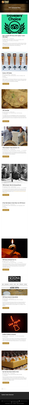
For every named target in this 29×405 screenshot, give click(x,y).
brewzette (13, 204)
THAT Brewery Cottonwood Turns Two (9, 259)
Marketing (12, 38)
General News (6, 39)
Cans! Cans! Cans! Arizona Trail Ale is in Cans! (10, 371)
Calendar (14, 403)
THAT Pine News (15, 40)
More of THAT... (5, 47)
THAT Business (10, 39)
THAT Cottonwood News (17, 39)
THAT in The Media (9, 40)
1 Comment (5, 207)
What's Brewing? (19, 374)
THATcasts (18, 150)
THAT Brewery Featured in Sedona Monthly (10, 297)
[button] (27, 2)
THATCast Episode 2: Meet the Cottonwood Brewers (11, 185)
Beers (11, 403)
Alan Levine (14, 74)
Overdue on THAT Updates (7, 73)
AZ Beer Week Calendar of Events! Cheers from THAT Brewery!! (13, 203)
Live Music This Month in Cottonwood (9, 334)
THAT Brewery (7, 403)
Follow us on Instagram (20, 403)
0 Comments (6, 41)
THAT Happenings (19, 205)
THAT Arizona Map (5, 110)
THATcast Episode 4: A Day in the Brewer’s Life (10, 147)
